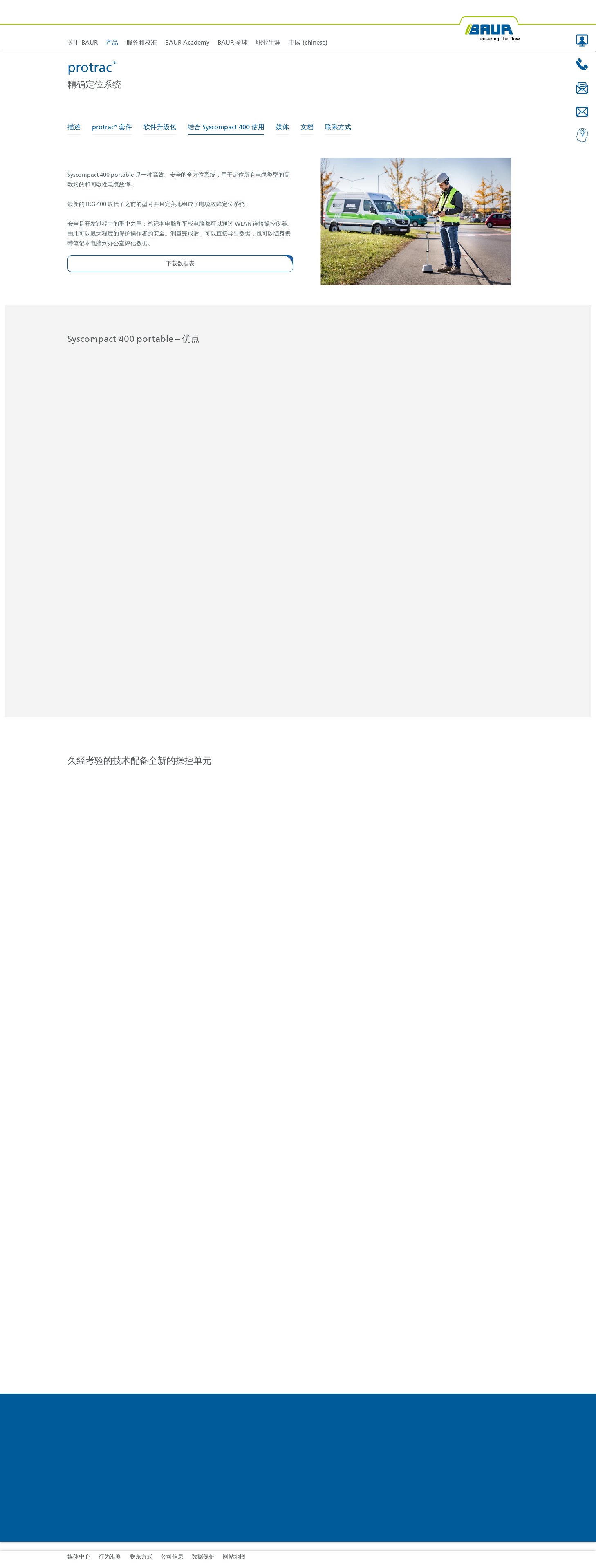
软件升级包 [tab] (159, 127)
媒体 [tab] (282, 127)
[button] (582, 40)
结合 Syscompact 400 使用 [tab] (226, 127)
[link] (112, 25)
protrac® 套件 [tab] (112, 127)
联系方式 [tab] (338, 127)
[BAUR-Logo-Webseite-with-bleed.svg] (489, 25)
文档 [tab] (307, 127)
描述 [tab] (74, 127)
